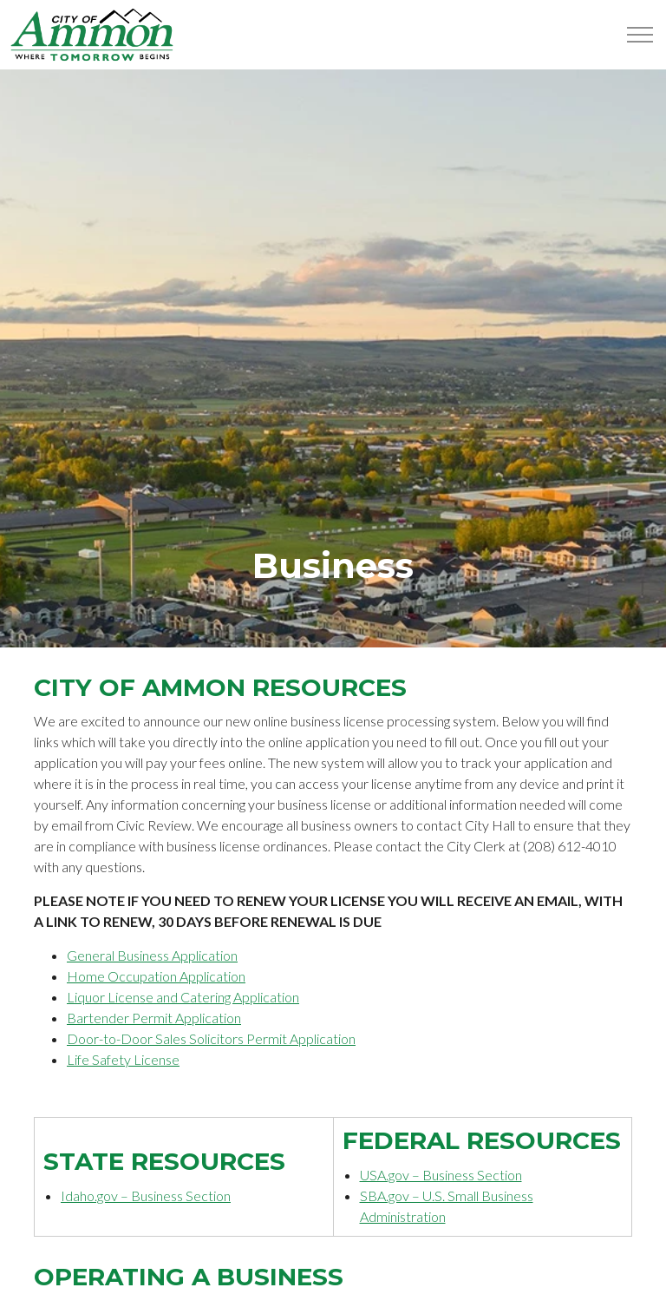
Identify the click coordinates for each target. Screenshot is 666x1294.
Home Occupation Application (156, 976)
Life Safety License (123, 1059)
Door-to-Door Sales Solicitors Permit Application (211, 1038)
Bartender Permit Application (154, 1017)
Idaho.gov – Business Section (146, 1195)
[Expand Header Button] (640, 34)
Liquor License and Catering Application (183, 997)
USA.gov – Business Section (441, 1174)
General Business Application (152, 955)
